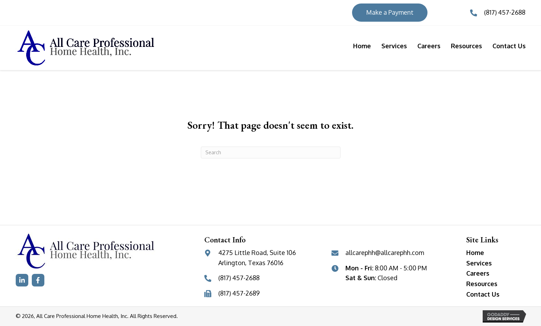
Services (479, 263)
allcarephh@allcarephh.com (384, 252)
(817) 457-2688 (504, 12)
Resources (481, 284)
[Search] (271, 152)
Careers (477, 273)
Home (475, 252)
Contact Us (482, 294)
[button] (22, 280)
